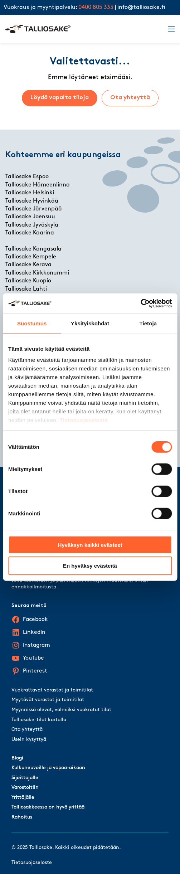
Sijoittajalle (24, 778)
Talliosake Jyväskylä (31, 225)
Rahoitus (21, 817)
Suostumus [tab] (32, 323)
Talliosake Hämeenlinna (37, 185)
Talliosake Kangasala (33, 249)
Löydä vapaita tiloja (59, 98)
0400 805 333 (95, 7)
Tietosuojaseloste (83, 420)
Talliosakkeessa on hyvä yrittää (47, 807)
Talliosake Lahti (26, 289)
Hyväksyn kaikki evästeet (90, 545)
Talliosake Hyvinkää (31, 201)
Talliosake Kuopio (28, 281)
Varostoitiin (25, 787)
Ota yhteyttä (130, 98)
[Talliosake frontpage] (82, 29)
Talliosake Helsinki (29, 193)
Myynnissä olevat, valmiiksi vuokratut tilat (61, 710)
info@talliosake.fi (141, 7)
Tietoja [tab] (148, 323)
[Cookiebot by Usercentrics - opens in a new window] (140, 303)
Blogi (17, 758)
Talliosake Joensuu (30, 217)
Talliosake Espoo (27, 177)
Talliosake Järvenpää (33, 209)
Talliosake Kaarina (29, 233)
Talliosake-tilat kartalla (38, 720)
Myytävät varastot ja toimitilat (47, 700)
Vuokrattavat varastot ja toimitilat (52, 690)
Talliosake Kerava (28, 265)
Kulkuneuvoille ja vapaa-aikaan (48, 768)
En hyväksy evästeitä (90, 566)
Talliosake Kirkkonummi (37, 273)
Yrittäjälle (22, 797)
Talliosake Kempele (30, 257)
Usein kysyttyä (28, 739)
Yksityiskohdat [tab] (90, 323)
